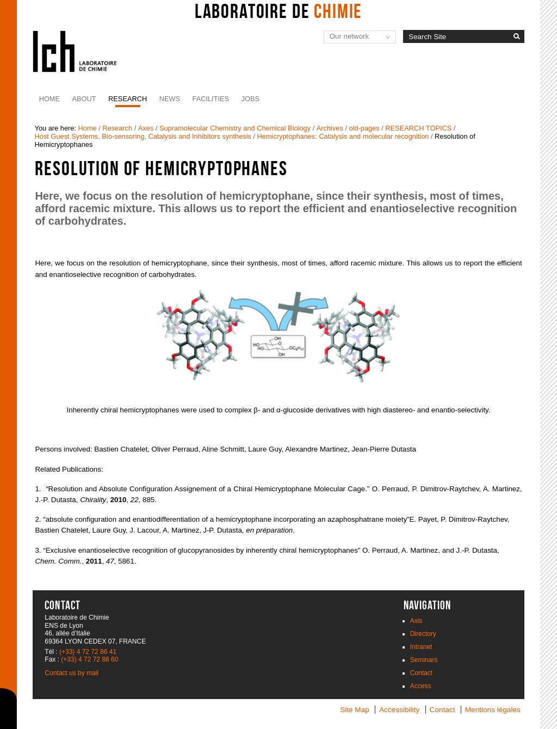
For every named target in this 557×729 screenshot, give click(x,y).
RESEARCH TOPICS (418, 128)
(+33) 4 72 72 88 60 (89, 659)
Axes (145, 128)
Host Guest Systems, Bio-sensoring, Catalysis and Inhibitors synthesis (143, 136)
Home (49, 99)
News (169, 99)
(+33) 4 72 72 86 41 (87, 652)
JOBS (250, 99)
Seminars (424, 660)
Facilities (211, 99)
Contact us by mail (71, 673)
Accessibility (399, 710)
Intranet (421, 647)
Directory (423, 634)
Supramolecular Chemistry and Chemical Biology (235, 128)
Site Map (354, 710)
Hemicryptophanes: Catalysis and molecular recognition (343, 136)
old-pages (364, 128)
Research (127, 99)
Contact (421, 673)
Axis (416, 621)
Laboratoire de (279, 11)
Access (420, 686)
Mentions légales (493, 710)
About (84, 99)
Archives (330, 128)
